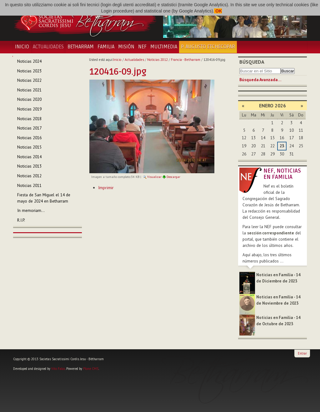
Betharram (81, 47)
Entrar (302, 353)
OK (218, 10)
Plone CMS (90, 368)
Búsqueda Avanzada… (260, 79)
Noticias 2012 (157, 59)
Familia (106, 47)
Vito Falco (58, 368)
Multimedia (163, 47)
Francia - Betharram (185, 59)
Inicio (22, 47)
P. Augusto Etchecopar (208, 47)
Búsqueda (251, 62)
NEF (142, 47)
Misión (126, 47)
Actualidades (48, 47)
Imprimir (106, 187)
